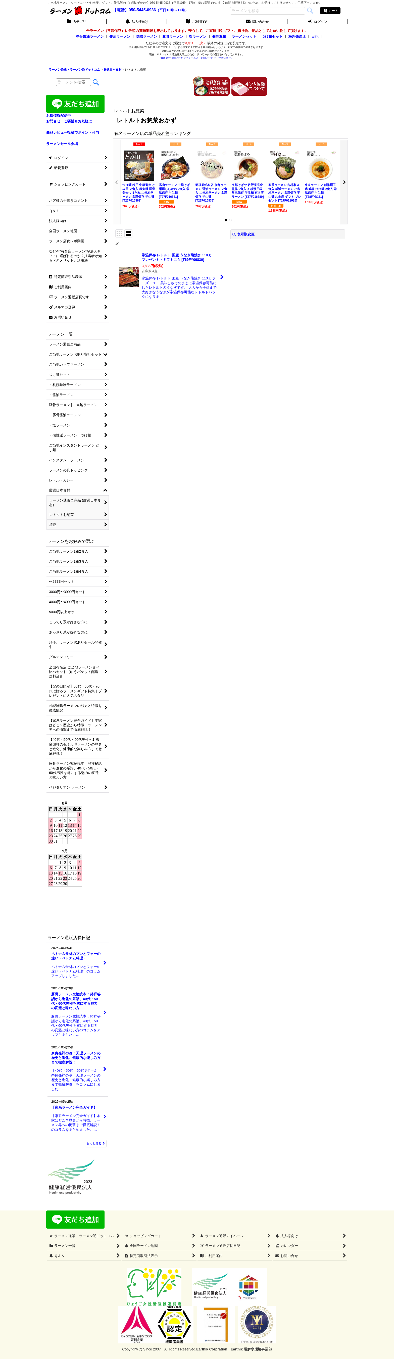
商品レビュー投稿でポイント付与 (72, 132)
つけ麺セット (272, 36)
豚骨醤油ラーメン (90, 36)
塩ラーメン (198, 36)
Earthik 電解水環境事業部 (251, 1349)
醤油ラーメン (119, 36)
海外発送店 (297, 36)
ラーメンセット (244, 36)
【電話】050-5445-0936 (134, 10)
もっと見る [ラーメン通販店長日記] (95, 1143)
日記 (314, 36)
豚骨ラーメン (172, 36)
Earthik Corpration (211, 1349)
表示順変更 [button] (243, 234)
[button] (117, 182)
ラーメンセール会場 (62, 144)
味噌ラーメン (146, 36)
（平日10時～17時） (172, 10)
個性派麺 (219, 36)
